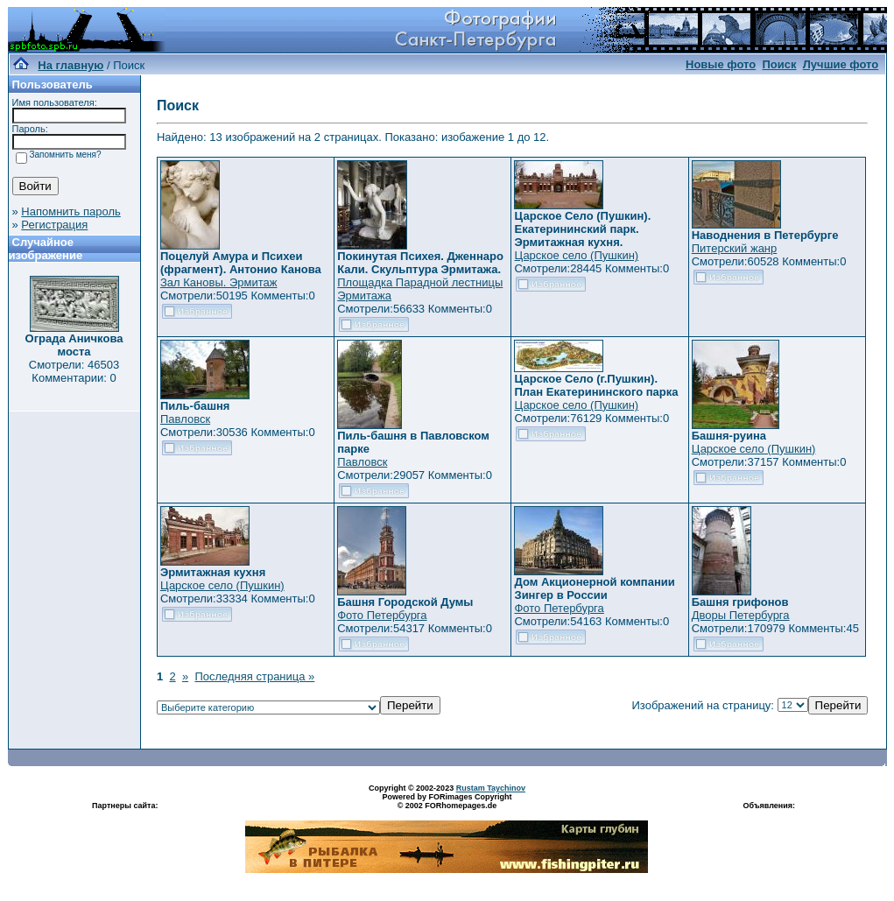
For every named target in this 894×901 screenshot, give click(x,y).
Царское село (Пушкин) (576, 255)
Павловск (185, 419)
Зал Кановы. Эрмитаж (218, 282)
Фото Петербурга (381, 615)
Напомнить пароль (70, 211)
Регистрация (54, 224)
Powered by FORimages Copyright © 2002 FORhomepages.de (446, 801)
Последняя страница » (254, 676)
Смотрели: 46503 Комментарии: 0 (74, 371)
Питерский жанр (735, 248)
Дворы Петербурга (741, 615)
